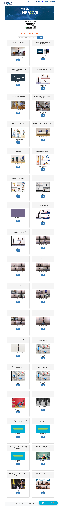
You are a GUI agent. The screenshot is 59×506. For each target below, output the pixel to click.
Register (45, 1)
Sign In (52, 1)
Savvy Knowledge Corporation (22, 503)
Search (40, 37)
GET (18, 60)
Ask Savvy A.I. (48, 503)
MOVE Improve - (12, 503)
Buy (43, 409)
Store (38, 1)
